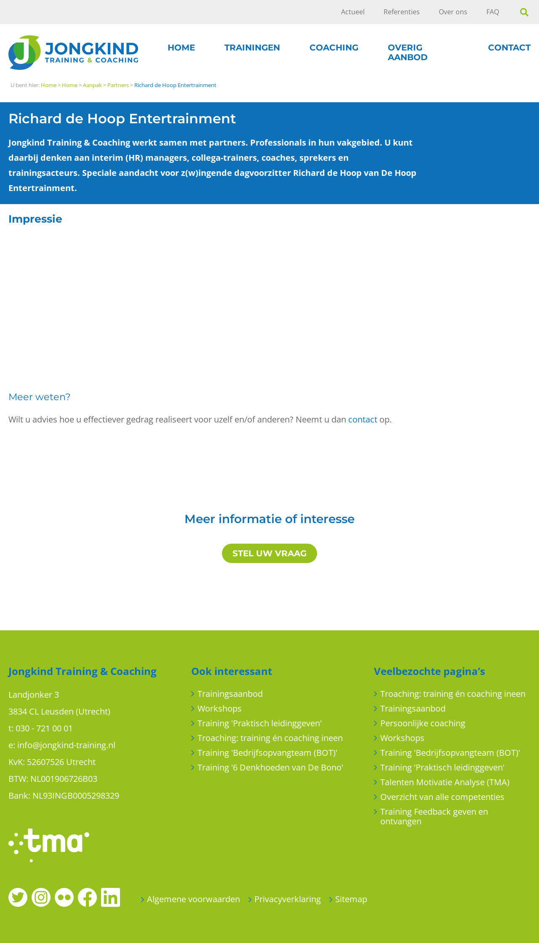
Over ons (453, 11)
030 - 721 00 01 (44, 728)
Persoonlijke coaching (422, 723)
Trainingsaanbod (230, 694)
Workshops (219, 708)
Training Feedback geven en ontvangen (434, 816)
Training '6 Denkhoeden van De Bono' (270, 767)
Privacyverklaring (287, 899)
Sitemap (351, 899)
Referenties (402, 11)
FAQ (492, 11)
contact (362, 419)
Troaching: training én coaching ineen (270, 738)
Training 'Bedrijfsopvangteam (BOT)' (267, 752)
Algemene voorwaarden (193, 899)
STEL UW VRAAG (269, 553)
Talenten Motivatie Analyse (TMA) (445, 782)
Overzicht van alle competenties (442, 797)
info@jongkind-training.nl (66, 745)
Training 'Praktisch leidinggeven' (259, 723)
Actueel (353, 11)
